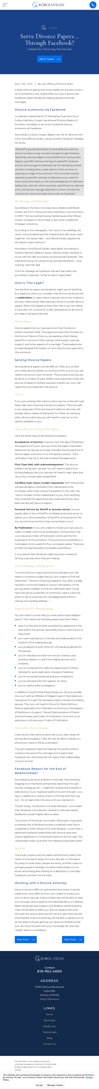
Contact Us (49, 1044)
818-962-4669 (49, 971)
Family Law (49, 1026)
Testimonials (49, 1032)
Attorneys (49, 1020)
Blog (49, 1038)
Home (49, 1014)
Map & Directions (49, 999)
